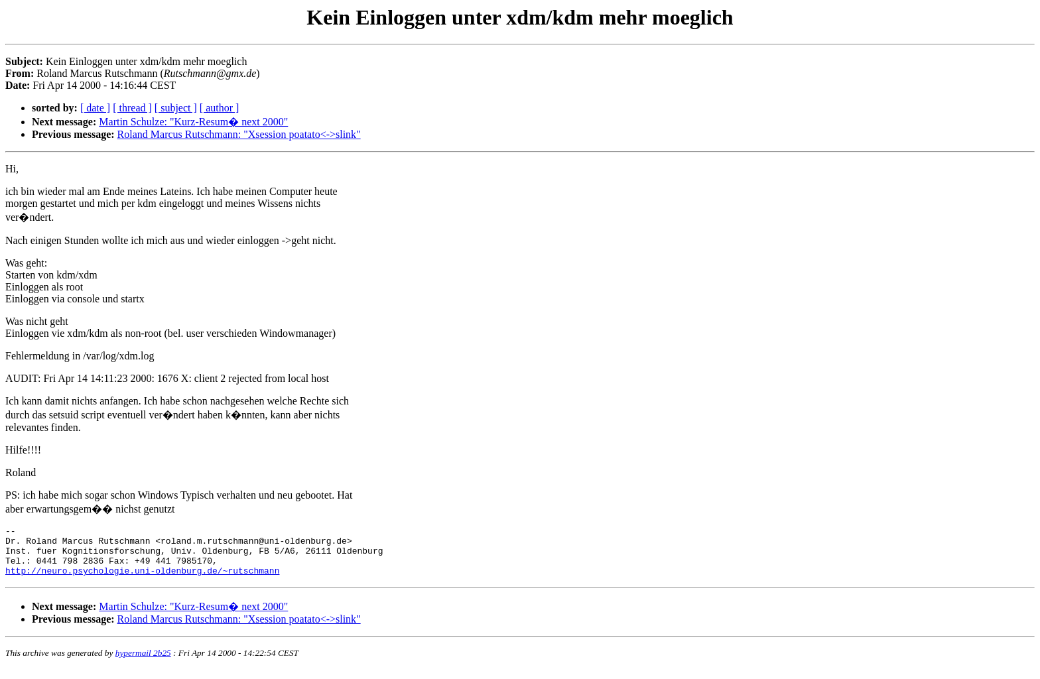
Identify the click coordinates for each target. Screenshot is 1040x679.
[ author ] (219, 107)
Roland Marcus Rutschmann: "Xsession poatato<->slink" (239, 134)
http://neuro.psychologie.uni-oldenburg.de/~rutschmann (142, 580)
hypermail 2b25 (143, 663)
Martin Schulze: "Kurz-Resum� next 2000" (193, 121)
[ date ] (95, 107)
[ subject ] (176, 107)
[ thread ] (132, 107)
